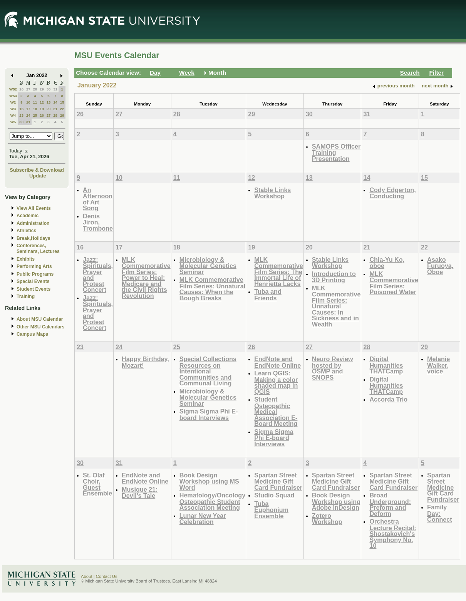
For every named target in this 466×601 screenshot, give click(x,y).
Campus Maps (32, 334)
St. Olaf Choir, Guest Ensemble (97, 484)
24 (28, 115)
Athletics (26, 230)
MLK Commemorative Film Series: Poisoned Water (393, 283)
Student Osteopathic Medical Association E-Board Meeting (275, 411)
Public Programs (35, 274)
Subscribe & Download (37, 170)
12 (42, 102)
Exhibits (26, 259)
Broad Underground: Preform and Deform (390, 504)
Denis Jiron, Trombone (98, 222)
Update (37, 176)
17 (28, 109)
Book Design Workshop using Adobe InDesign (336, 501)
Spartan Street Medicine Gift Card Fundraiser (278, 481)
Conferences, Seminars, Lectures (38, 248)
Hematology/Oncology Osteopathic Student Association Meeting (212, 501)
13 (49, 102)
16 (21, 109)
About (86, 576)
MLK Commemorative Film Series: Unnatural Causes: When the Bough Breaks (212, 288)
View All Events (34, 208)
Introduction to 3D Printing (334, 277)
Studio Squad (274, 495)
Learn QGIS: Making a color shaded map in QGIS (276, 382)
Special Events (33, 281)
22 (62, 109)
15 (62, 102)
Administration (33, 223)
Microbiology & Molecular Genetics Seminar (207, 265)
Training (26, 296)
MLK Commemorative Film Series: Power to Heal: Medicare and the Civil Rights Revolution (146, 277)
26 (21, 89)
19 (42, 109)
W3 (13, 109)
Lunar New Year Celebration (202, 519)
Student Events (33, 289)
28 (35, 89)
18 (35, 109)
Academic (28, 215)
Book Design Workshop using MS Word (209, 481)
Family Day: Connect (439, 513)
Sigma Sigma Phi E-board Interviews (208, 414)
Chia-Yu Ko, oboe (386, 263)
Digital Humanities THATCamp (386, 365)
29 (42, 89)
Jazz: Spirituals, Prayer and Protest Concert (98, 274)
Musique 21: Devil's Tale (140, 492)
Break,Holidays (33, 238)
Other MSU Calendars (41, 327)
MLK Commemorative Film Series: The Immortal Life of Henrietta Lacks (278, 271)
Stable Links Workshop (272, 193)
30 (49, 89)
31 (55, 89)
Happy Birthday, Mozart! (145, 362)
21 (55, 109)
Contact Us (106, 576)
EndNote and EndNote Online (277, 362)
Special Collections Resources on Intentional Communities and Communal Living (207, 371)
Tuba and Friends (268, 294)
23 (21, 115)
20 (49, 109)
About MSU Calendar (40, 319)
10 (28, 102)
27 (28, 89)
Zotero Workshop (327, 519)
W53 (13, 96)
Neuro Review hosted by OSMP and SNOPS (332, 368)
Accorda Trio (388, 399)
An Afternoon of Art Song (97, 199)
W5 (13, 122)
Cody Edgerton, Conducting (392, 193)
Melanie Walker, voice (438, 365)
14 (55, 102)
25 (35, 115)
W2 (13, 102)
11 (35, 102)
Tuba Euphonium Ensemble (271, 509)
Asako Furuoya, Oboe (440, 265)
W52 (13, 89)
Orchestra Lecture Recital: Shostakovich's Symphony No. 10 (392, 533)
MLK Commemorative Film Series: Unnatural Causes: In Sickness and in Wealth (336, 306)
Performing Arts (34, 266)
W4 (13, 115)
